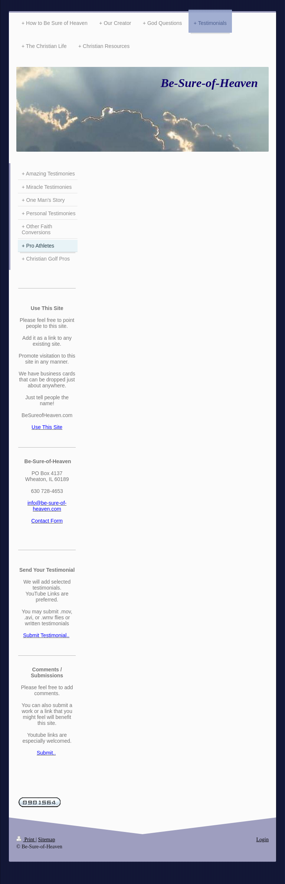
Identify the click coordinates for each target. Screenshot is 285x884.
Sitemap (46, 839)
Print (26, 839)
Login (262, 839)
